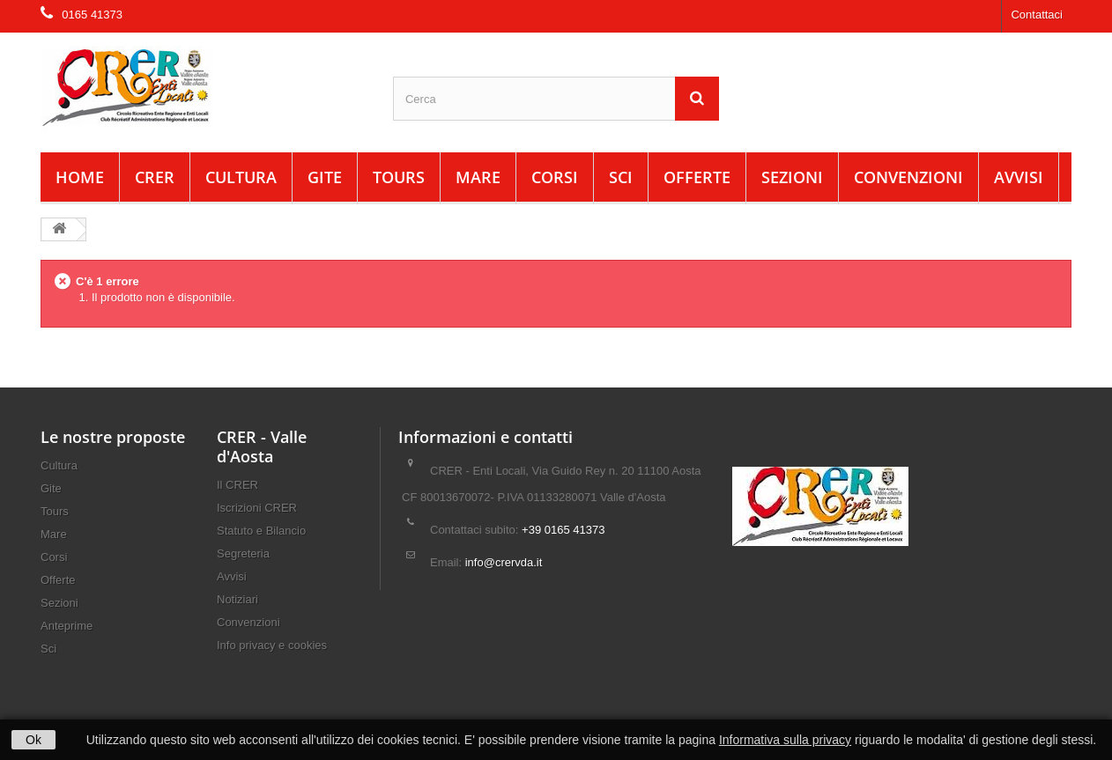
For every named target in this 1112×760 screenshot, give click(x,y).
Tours (399, 177)
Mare (478, 177)
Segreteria (243, 553)
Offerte (696, 177)
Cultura (241, 177)
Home (80, 177)
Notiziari (237, 599)
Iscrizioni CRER (257, 507)
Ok (33, 740)
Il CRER (237, 484)
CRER (154, 177)
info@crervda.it (504, 562)
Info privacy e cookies (272, 645)
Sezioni (792, 177)
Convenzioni (908, 177)
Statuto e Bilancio (261, 530)
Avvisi (1018, 177)
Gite (325, 177)
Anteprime (67, 625)
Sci (621, 177)
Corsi (554, 177)
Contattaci (1037, 14)
